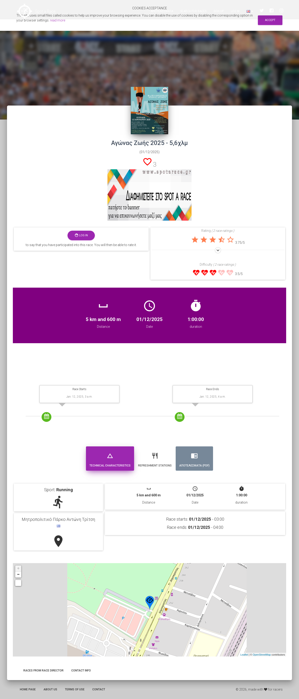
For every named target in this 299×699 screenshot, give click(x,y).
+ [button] (18, 568)
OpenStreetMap (262, 654)
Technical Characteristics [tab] (110, 458)
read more (57, 20)
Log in (235, 11)
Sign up (219, 11)
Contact (98, 689)
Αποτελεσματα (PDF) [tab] (194, 458)
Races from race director (43, 670)
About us (50, 689)
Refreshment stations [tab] (155, 458)
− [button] (18, 574)
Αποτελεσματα (162, 11)
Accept (270, 20)
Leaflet (244, 654)
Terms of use (75, 689)
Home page (28, 689)
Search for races (193, 11)
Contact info (81, 670)
